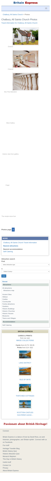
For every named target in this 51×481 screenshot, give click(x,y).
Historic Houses (7, 313)
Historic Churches (8, 311)
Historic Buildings (8, 309)
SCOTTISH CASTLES (25, 412)
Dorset (4, 281)
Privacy (5, 468)
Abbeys (5, 297)
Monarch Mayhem (9, 456)
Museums (5, 316)
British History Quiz (10, 451)
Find (3, 261)
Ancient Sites (7, 294)
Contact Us (7, 465)
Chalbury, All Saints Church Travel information (20, 243)
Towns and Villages (9, 318)
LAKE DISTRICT (25, 363)
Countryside (6, 301)
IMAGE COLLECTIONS (25, 340)
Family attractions (8, 304)
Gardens (5, 306)
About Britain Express (11, 470)
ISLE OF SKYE (25, 380)
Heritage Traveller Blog (11, 448)
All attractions (7, 288)
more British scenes (24, 415)
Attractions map (8, 290)
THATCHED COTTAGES (25, 396)
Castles (5, 299)
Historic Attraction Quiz (11, 454)
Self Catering (8, 251)
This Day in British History (12, 459)
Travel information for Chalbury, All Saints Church (19, 23)
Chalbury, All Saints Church (13, 14)
